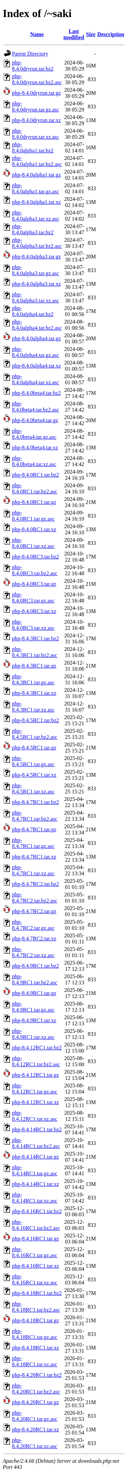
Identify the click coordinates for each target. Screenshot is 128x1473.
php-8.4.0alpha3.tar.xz (36, 284)
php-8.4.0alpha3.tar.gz (36, 256)
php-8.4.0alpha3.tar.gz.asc (35, 270)
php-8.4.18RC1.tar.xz (35, 1348)
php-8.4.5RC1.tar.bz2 (35, 720)
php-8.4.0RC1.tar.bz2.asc (34, 488)
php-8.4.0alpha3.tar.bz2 (33, 229)
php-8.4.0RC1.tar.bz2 (35, 475)
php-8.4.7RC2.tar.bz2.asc (34, 898)
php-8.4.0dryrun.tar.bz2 (33, 66)
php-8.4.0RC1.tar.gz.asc (33, 516)
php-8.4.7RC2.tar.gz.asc (33, 925)
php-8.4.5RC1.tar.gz (34, 747)
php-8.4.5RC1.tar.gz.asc (33, 761)
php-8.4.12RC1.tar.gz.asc (34, 1089)
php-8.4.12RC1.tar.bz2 (37, 1048)
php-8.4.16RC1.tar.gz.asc (34, 1252)
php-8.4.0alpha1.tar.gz (36, 175)
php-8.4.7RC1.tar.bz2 (35, 802)
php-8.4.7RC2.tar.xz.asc (33, 952)
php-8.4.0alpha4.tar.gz (36, 338)
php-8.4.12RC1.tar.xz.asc (34, 1116)
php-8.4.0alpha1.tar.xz (36, 202)
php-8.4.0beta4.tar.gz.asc (34, 434)
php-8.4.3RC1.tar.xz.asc (33, 707)
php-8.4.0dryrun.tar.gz (36, 93)
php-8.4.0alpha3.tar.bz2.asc (37, 243)
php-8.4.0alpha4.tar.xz (36, 366)
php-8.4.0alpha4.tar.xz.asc (35, 379)
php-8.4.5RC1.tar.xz (34, 775)
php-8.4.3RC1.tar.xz (34, 693)
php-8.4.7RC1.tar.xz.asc (33, 870)
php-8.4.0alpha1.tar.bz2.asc (37, 161)
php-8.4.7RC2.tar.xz (34, 938)
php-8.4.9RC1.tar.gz (34, 993)
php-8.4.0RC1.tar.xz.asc (33, 543)
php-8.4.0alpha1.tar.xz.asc (35, 216)
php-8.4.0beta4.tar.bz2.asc (35, 407)
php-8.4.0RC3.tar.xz (34, 611)
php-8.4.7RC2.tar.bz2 (35, 884)
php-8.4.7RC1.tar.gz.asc (33, 843)
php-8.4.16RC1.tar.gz (35, 1238)
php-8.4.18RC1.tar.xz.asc (34, 1361)
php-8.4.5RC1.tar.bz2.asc (34, 734)
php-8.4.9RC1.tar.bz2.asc (34, 979)
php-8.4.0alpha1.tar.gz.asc (35, 188)
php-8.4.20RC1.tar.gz (35, 1402)
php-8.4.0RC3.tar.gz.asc (33, 598)
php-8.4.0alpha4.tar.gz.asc (35, 352)
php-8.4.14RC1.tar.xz (35, 1184)
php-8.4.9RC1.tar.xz (34, 1020)
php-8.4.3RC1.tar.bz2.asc (34, 652)
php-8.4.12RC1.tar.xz (35, 1102)
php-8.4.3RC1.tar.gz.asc (33, 679)
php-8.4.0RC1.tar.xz (34, 529)
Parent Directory (30, 54)
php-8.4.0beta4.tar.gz (35, 420)
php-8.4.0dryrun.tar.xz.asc (35, 134)
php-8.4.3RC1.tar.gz (34, 666)
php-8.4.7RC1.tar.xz (34, 857)
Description (110, 34)
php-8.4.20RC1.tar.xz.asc (34, 1443)
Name (37, 34)
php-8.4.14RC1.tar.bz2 (37, 1129)
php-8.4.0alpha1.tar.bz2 (33, 147)
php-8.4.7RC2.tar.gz (34, 911)
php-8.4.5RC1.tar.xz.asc (33, 788)
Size (91, 34)
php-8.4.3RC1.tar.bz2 (35, 638)
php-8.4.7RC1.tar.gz (34, 829)
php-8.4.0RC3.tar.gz (34, 584)
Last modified (73, 34)
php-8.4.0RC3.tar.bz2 (35, 557)
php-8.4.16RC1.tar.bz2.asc (36, 1225)
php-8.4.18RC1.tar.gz (35, 1320)
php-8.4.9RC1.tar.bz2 (35, 966)
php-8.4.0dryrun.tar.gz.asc (35, 107)
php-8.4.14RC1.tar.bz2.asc (36, 1143)
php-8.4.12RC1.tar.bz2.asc (36, 1061)
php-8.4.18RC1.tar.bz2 (37, 1293)
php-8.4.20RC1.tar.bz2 (37, 1375)
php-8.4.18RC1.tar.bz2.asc (36, 1307)
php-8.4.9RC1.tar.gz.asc (33, 1007)
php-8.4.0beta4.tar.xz (35, 447)
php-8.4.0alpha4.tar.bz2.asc (37, 325)
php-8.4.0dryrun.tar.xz (36, 120)
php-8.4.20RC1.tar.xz (35, 1429)
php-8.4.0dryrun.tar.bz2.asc (37, 79)
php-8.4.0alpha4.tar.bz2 (33, 311)
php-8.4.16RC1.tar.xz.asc (34, 1279)
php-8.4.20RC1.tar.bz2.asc (36, 1389)
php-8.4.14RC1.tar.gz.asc (34, 1170)
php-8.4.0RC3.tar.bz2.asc (34, 570)
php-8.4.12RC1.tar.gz (35, 1075)
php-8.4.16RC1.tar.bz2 (37, 1211)
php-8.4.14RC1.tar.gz (35, 1157)
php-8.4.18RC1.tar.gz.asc (34, 1334)
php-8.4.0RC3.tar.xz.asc (33, 625)
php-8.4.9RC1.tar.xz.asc (33, 1034)
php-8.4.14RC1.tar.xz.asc (34, 1198)
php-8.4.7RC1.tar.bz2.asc (34, 816)
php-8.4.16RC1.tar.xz (35, 1266)
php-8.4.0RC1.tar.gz (34, 502)
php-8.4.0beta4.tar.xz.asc (34, 461)
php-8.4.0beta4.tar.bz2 (36, 393)
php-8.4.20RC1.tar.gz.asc (34, 1416)
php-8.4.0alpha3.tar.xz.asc (35, 297)
